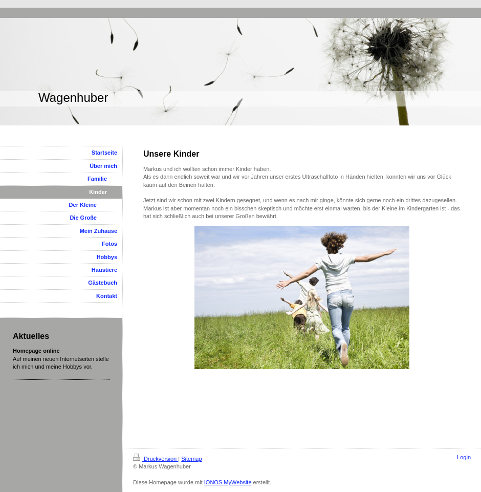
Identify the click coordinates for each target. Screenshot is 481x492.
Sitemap (191, 459)
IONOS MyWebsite (228, 482)
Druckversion (155, 459)
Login (464, 457)
